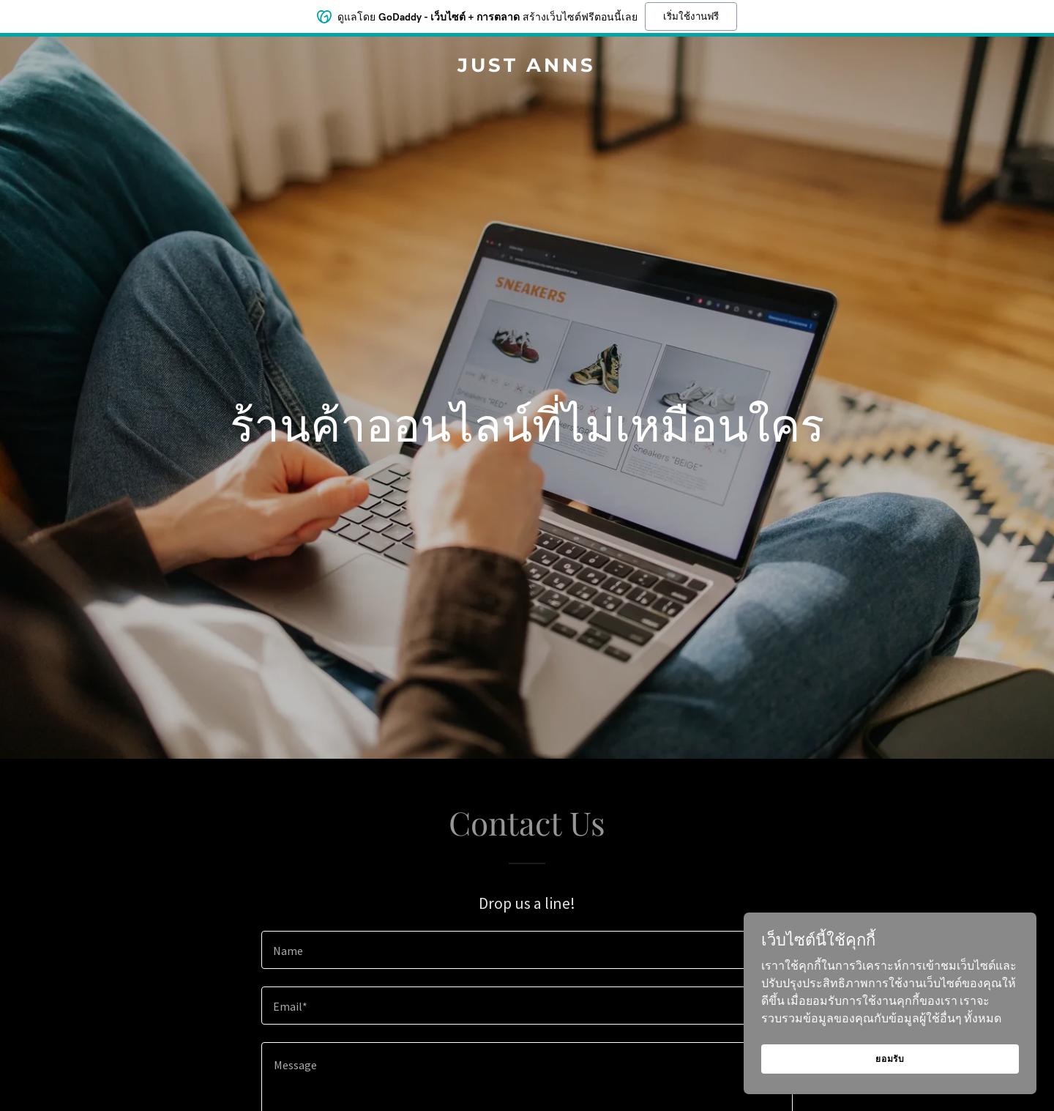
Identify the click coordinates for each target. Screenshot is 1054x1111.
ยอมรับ (890, 1058)
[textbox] (526, 950)
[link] (526, 67)
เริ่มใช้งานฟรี (691, 15)
